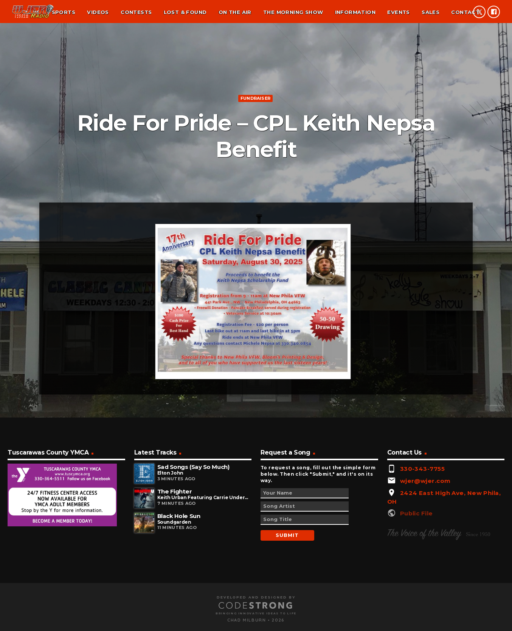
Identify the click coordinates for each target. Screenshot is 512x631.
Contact (465, 12)
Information (355, 12)
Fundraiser (255, 160)
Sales (430, 12)
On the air (235, 12)
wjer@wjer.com (425, 611)
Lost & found (185, 12)
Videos (98, 12)
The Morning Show (293, 12)
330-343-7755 (422, 599)
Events (398, 12)
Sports (63, 12)
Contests (136, 12)
